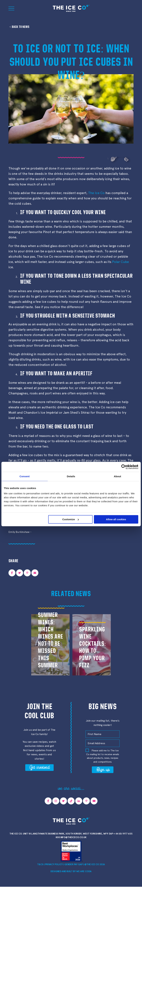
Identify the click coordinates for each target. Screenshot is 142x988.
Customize (70, 519)
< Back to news (19, 27)
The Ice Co (96, 193)
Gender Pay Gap (73, 864)
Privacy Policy (54, 864)
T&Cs (40, 864)
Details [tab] (71, 476)
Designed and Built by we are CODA (71, 871)
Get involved (39, 767)
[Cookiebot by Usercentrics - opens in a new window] (123, 466)
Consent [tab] (24, 476)
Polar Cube (120, 262)
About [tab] (117, 476)
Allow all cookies (116, 519)
